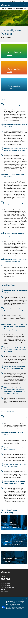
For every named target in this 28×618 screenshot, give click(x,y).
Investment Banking (5, 583)
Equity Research (4, 591)
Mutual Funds (4, 593)
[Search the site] (18, 4)
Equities (3, 589)
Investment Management (6, 585)
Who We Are (3, 596)
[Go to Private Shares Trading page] (14, 527)
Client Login (22, 1)
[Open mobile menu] (24, 4)
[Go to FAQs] (14, 55)
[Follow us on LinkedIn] (2, 579)
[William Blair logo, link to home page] (6, 5)
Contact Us (13, 1)
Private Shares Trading (21, 8)
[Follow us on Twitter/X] (7, 579)
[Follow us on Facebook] (4, 579)
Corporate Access (11, 8)
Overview (4, 8)
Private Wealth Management (7, 587)
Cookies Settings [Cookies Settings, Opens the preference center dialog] (7, 614)
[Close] (26, 599)
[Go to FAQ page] (14, 561)
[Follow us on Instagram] (9, 579)
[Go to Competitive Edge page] (14, 544)
